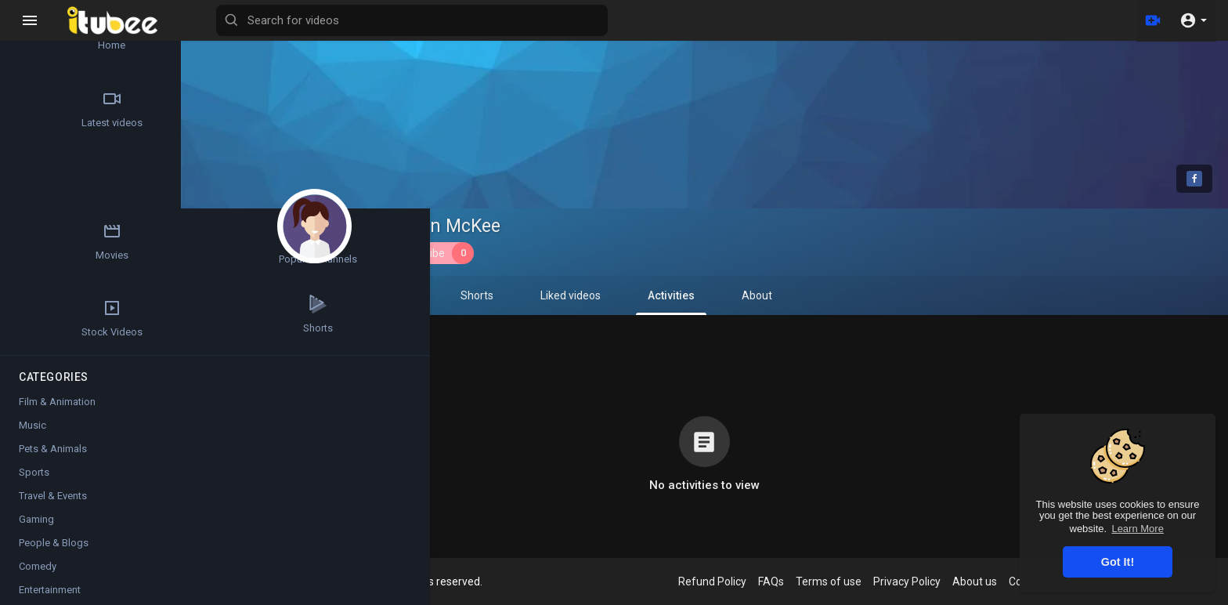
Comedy (37, 575)
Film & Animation (57, 410)
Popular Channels (55, 254)
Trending (148, 109)
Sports (34, 481)
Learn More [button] (1137, 528)
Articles (149, 36)
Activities (683, 302)
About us (986, 581)
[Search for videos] (615, 20)
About (768, 295)
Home (55, 36)
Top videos (56, 181)
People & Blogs (53, 551)
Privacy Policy (918, 581)
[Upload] (1152, 20)
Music (32, 434)
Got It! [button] (1117, 562)
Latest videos (55, 109)
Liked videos (582, 295)
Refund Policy (724, 581)
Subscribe (437, 253)
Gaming (36, 528)
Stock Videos (148, 254)
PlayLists (403, 295)
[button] (1193, 20)
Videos (317, 295)
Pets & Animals (53, 457)
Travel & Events (53, 504)
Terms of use (840, 581)
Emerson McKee (445, 226)
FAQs (783, 581)
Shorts (488, 295)
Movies (148, 181)
